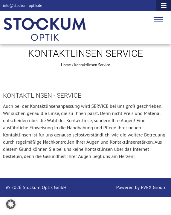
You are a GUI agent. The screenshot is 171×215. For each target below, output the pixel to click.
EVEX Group (152, 187)
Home (66, 64)
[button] (11, 204)
